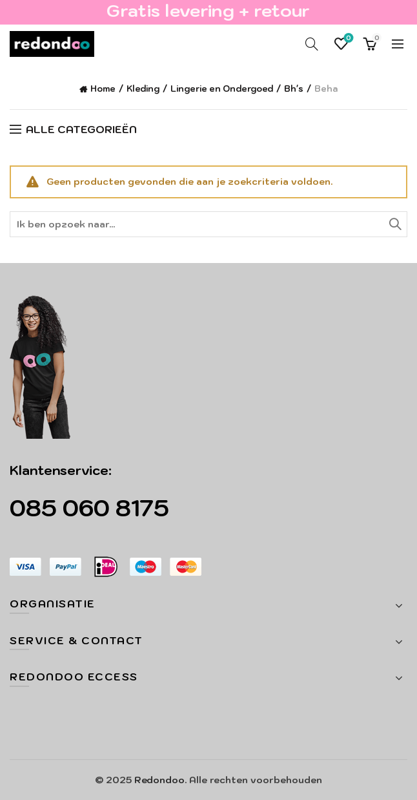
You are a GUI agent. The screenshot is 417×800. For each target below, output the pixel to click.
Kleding (143, 88)
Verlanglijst (347, 38)
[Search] (311, 44)
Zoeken (394, 224)
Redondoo (159, 780)
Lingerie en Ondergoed (221, 88)
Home (103, 88)
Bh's (293, 88)
